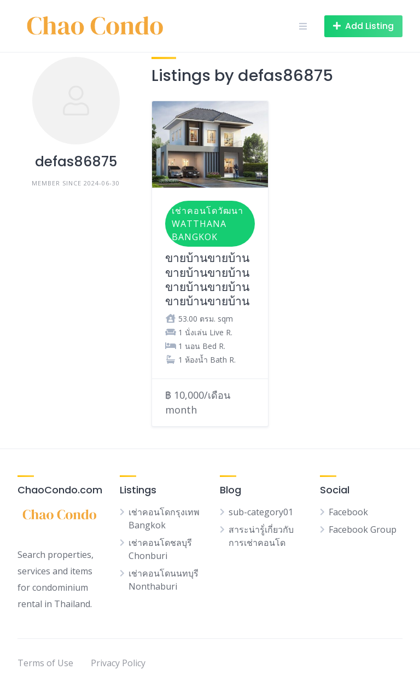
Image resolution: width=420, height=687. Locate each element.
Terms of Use (45, 663)
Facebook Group (362, 529)
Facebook (348, 512)
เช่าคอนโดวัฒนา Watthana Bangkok (207, 224)
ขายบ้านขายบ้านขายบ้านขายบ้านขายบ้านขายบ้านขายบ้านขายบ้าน (207, 279)
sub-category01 (261, 512)
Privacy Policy (118, 663)
